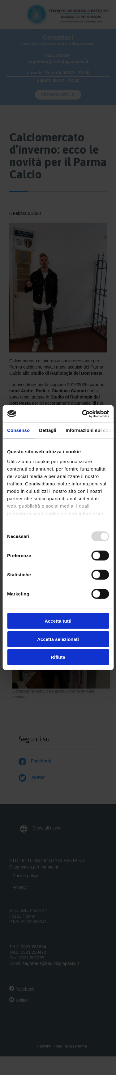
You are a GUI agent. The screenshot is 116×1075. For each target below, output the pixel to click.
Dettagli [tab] (47, 430)
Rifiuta (58, 657)
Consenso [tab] (18, 430)
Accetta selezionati (58, 639)
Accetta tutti (58, 621)
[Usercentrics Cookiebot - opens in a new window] (82, 414)
